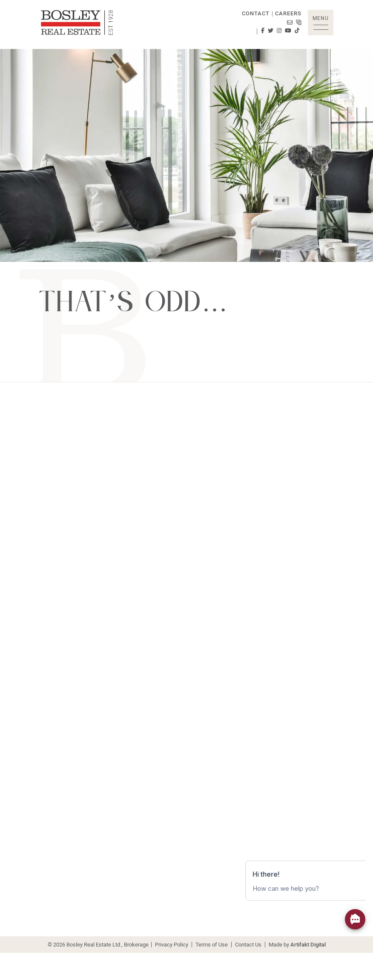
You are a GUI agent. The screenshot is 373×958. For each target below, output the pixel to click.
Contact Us (248, 944)
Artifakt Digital (308, 944)
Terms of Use (211, 944)
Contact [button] (256, 13)
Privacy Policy (171, 944)
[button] (320, 22)
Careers (288, 13)
